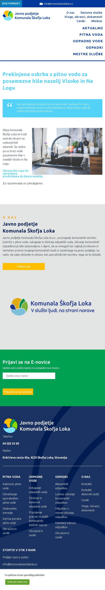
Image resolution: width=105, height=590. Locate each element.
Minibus (96, 21)
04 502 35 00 (11, 443)
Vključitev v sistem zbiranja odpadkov (64, 513)
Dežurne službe (92, 12)
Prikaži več (23, 266)
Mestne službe (88, 54)
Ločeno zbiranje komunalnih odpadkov (65, 498)
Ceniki (81, 21)
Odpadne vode (88, 41)
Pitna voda (91, 34)
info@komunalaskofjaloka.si (56, 3)
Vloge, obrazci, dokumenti (83, 16)
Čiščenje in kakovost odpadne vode (38, 502)
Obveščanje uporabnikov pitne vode (10, 498)
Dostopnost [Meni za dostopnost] (11, 3)
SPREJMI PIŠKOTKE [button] (17, 582)
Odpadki (94, 47)
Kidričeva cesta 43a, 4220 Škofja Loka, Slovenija (35, 457)
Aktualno (92, 28)
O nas (70, 12)
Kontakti (86, 484)
